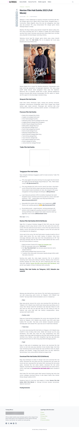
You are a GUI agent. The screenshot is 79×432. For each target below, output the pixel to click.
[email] (17, 25)
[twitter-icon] (8, 423)
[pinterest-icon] (13, 423)
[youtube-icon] (11, 423)
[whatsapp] (17, 18)
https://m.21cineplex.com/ (46, 244)
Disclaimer (44, 418)
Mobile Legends (42, 1)
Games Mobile (23, 1)
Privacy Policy (44, 416)
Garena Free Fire (32, 1)
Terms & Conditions (46, 420)
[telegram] (17, 20)
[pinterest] (17, 23)
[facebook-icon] (6, 423)
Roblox (49, 1)
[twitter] (17, 15)
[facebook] (17, 13)
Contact (43, 414)
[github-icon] (16, 423)
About (43, 412)
